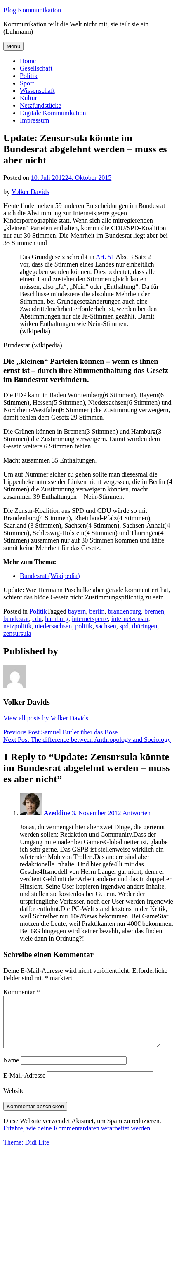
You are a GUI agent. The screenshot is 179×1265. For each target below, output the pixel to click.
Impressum (34, 120)
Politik (29, 75)
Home (28, 60)
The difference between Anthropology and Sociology (87, 739)
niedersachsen (53, 626)
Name (11, 1070)
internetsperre (90, 618)
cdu (37, 618)
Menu (13, 46)
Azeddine (57, 813)
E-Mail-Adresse (24, 1085)
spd (124, 626)
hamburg (56, 618)
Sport (27, 83)
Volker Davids (30, 191)
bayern (77, 611)
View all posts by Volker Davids (45, 718)
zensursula (17, 633)
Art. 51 (105, 256)
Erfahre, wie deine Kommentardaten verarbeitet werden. (77, 1138)
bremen (154, 611)
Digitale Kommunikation (53, 112)
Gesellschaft (36, 68)
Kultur (28, 97)
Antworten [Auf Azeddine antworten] (136, 813)
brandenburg (124, 611)
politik (83, 626)
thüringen (144, 626)
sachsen (106, 626)
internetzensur (129, 618)
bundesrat (16, 618)
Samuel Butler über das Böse (60, 732)
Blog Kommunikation (32, 10)
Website (13, 1100)
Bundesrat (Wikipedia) (50, 575)
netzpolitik (17, 626)
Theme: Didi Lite (26, 1152)
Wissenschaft (37, 90)
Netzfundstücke (40, 105)
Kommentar (21, 992)
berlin (96, 611)
